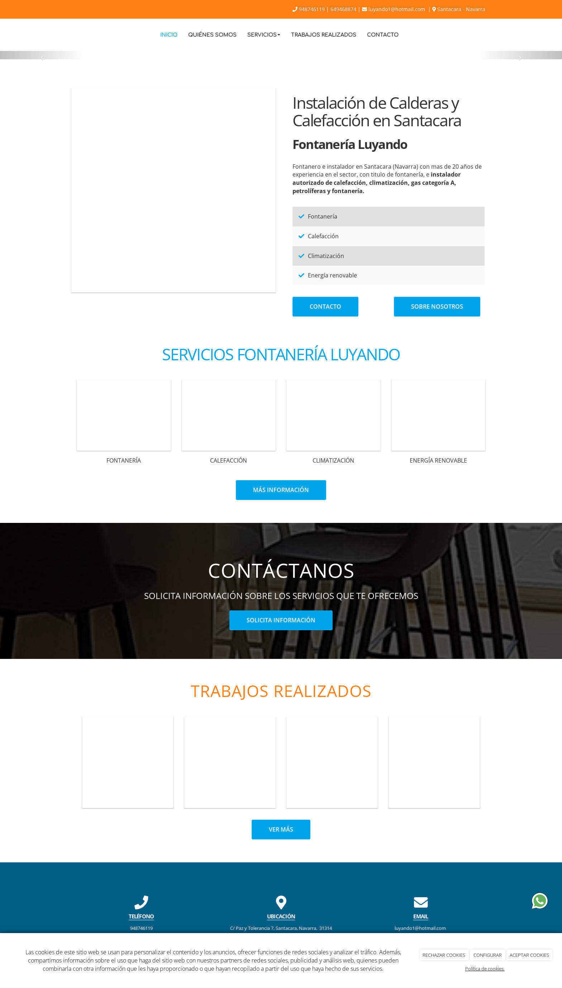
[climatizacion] (333, 415)
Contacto (383, 35)
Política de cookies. (485, 968)
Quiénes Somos (212, 35)
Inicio (168, 35)
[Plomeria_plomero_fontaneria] (124, 415)
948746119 (308, 9)
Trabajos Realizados (323, 35)
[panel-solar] (438, 415)
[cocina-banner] (332, 762)
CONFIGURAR (487, 955)
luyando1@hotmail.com (394, 9)
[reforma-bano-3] (434, 762)
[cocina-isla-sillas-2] (173, 190)
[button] (42, 55)
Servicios (263, 35)
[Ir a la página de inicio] (69, 35)
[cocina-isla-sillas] (230, 762)
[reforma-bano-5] (127, 762)
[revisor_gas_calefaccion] (229, 415)
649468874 (343, 9)
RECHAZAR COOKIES (444, 955)
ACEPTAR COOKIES (529, 955)
